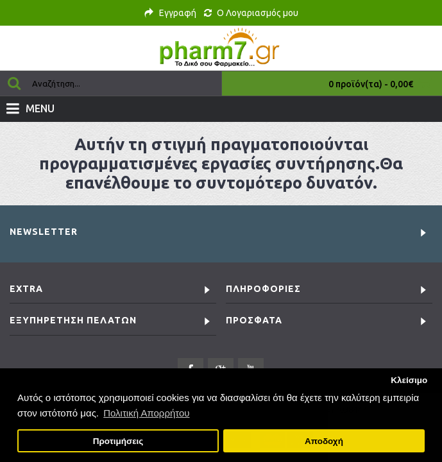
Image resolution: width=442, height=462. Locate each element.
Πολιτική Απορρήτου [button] (146, 412)
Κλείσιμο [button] (409, 380)
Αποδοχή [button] (324, 441)
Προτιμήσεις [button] (118, 441)
